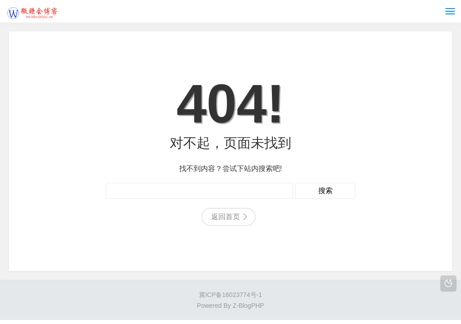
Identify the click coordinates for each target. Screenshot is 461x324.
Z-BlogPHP (248, 305)
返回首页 (225, 216)
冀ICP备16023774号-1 (230, 294)
